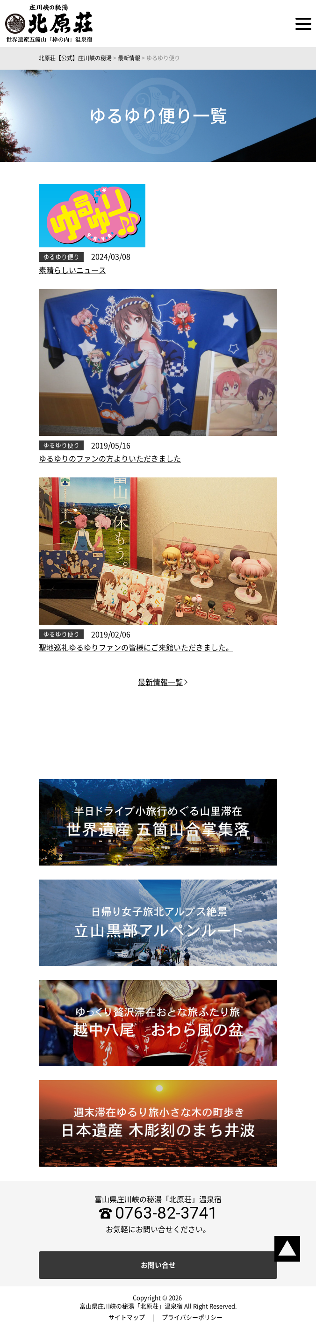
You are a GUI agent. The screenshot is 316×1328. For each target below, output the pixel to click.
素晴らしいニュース (72, 270)
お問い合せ (158, 1265)
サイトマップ (126, 1317)
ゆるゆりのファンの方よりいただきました (110, 458)
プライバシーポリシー (192, 1317)
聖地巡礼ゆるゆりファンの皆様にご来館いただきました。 (136, 647)
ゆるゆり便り (61, 257)
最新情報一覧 (160, 682)
